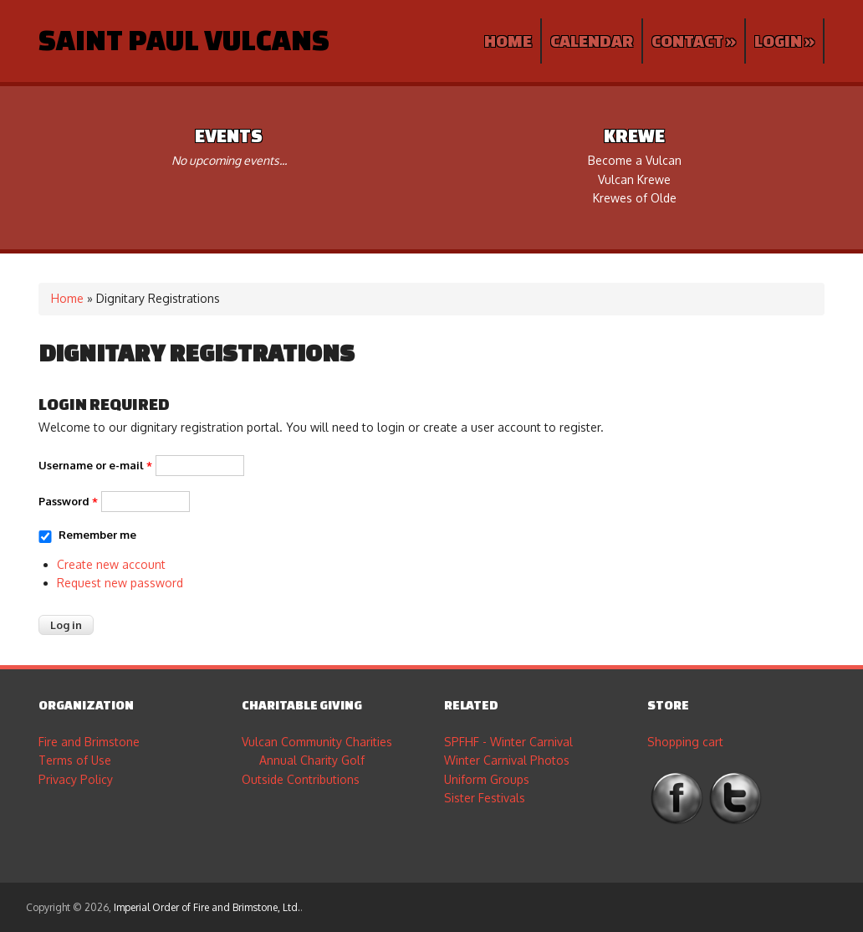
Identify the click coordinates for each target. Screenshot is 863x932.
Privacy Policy (75, 779)
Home (508, 40)
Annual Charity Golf (312, 760)
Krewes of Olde (635, 198)
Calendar (591, 40)
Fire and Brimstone (89, 742)
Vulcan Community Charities (317, 742)
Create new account (111, 564)
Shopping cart (685, 742)
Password (68, 501)
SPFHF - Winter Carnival (508, 742)
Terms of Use (74, 760)
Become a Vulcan (635, 160)
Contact (693, 40)
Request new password (120, 583)
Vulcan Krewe (634, 179)
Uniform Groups (486, 779)
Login (784, 40)
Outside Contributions (301, 779)
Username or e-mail (95, 465)
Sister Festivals (484, 798)
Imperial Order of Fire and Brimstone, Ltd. (207, 907)
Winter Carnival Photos (506, 760)
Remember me (97, 534)
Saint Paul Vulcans (183, 39)
